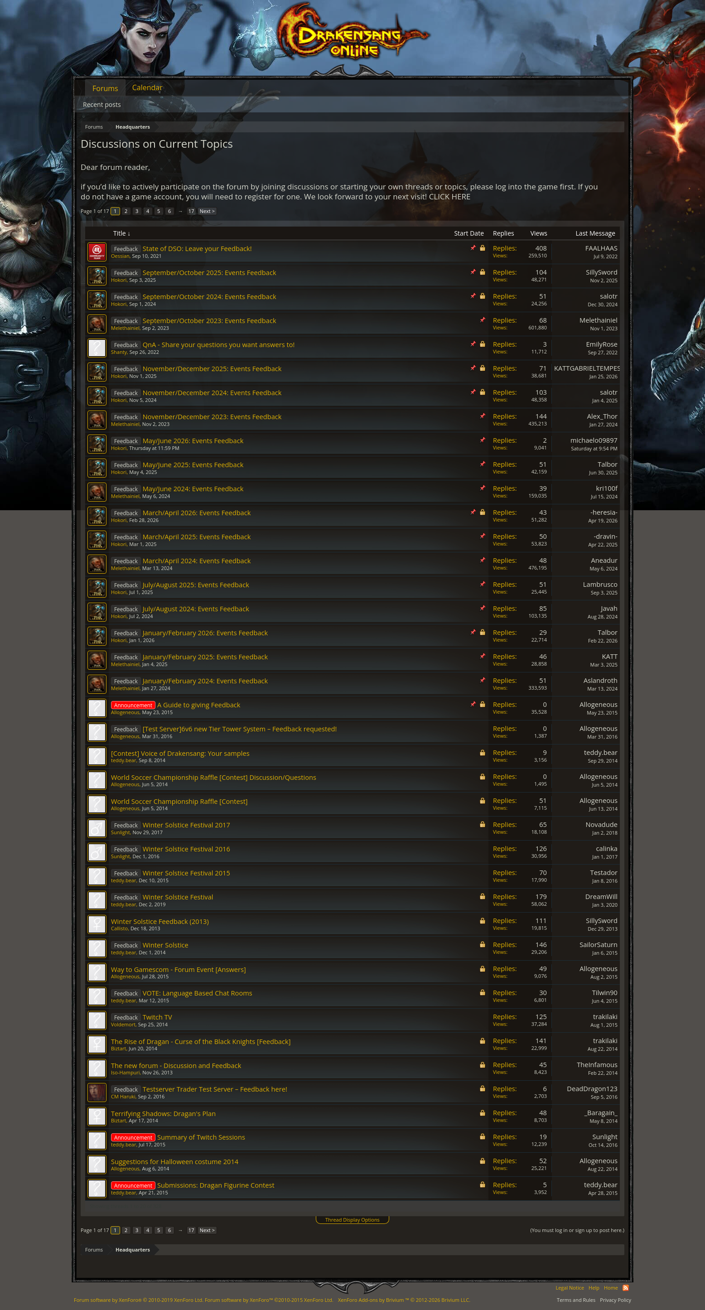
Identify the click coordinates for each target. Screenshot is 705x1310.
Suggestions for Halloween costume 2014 (174, 1161)
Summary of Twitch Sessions (201, 1136)
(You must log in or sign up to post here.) (577, 1230)
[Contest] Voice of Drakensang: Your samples (180, 753)
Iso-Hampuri (125, 1072)
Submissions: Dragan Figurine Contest (216, 1184)
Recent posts (102, 104)
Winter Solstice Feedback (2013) (160, 921)
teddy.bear (123, 760)
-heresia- (604, 512)
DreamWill (601, 896)
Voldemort (123, 1024)
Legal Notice (569, 1287)
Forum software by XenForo (138, 1299)
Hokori (118, 279)
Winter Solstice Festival (178, 896)
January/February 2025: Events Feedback (205, 656)
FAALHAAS (601, 247)
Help (594, 1287)
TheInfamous (597, 1064)
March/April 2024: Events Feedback (197, 560)
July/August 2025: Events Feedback (196, 584)
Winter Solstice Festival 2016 (186, 848)
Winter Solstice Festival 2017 (186, 824)
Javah (609, 608)
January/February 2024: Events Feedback (205, 680)
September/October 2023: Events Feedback (209, 320)
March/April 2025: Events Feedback (197, 536)
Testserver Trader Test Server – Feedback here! (215, 1088)
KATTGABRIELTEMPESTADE (595, 367)
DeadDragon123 (592, 1088)
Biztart (118, 1048)
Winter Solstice (165, 944)
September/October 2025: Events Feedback (209, 272)
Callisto (119, 928)
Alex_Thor (602, 416)
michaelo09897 (594, 440)
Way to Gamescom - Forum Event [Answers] (178, 969)
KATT (610, 656)
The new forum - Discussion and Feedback (176, 1065)
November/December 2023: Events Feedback (212, 416)
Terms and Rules (576, 1299)
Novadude (602, 824)
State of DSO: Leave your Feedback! (197, 248)
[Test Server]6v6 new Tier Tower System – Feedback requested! (240, 728)
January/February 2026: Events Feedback (205, 632)
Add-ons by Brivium (404, 1299)
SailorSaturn (598, 944)
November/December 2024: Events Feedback (212, 392)
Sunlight (120, 832)
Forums (105, 88)
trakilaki (605, 1016)
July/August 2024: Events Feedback (196, 608)
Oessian (120, 255)
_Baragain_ (601, 1112)
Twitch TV (157, 1016)
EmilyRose (602, 343)
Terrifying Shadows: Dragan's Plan (163, 1113)
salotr (609, 295)
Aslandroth (601, 680)
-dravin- (606, 536)
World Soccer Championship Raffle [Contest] (179, 801)
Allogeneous (125, 712)
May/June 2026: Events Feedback (193, 440)
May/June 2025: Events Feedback (193, 464)
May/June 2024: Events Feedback (193, 488)
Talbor (608, 464)
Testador (604, 872)
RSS (626, 1288)
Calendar (147, 87)
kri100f (607, 488)
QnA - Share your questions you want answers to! (219, 344)
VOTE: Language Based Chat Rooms (197, 992)
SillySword (602, 271)
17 (191, 211)
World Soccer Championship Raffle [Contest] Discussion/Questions (213, 777)
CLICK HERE (450, 196)
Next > (207, 211)
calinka (607, 848)
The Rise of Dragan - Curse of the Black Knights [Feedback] (201, 1041)
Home (611, 1287)
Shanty (119, 351)
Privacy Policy (615, 1299)
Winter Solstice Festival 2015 (186, 872)
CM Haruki (123, 1096)
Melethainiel (125, 327)
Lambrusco (600, 584)
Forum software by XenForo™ (269, 1299)
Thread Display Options (352, 1219)
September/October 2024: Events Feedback (209, 296)
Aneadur (604, 560)
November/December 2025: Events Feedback (212, 368)
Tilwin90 (605, 992)
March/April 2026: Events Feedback (197, 512)
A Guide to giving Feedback (199, 704)
